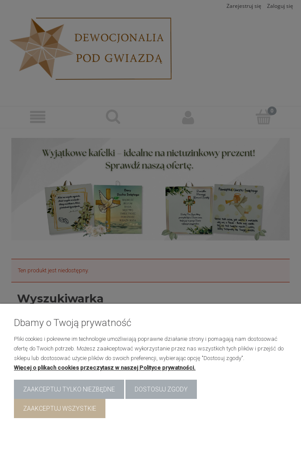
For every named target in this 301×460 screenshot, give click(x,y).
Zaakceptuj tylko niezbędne (69, 389)
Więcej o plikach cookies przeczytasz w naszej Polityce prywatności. (105, 367)
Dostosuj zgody (161, 389)
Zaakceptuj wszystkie (59, 408)
